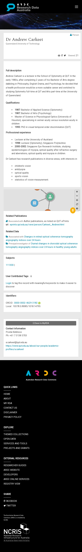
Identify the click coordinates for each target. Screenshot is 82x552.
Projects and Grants (17, 448)
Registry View (12, 483)
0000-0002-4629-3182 (26, 302)
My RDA (8, 403)
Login (8, 283)
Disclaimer (10, 412)
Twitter (10, 505)
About (7, 398)
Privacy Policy (12, 417)
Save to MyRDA (41, 323)
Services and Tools (15, 443)
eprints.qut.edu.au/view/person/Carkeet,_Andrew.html (37, 224)
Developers (11, 474)
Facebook (10, 501)
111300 (10, 265)
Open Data (10, 439)
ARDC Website (12, 470)
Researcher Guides (15, 465)
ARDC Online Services (16, 479)
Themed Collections (16, 434)
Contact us (10, 407)
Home (7, 394)
